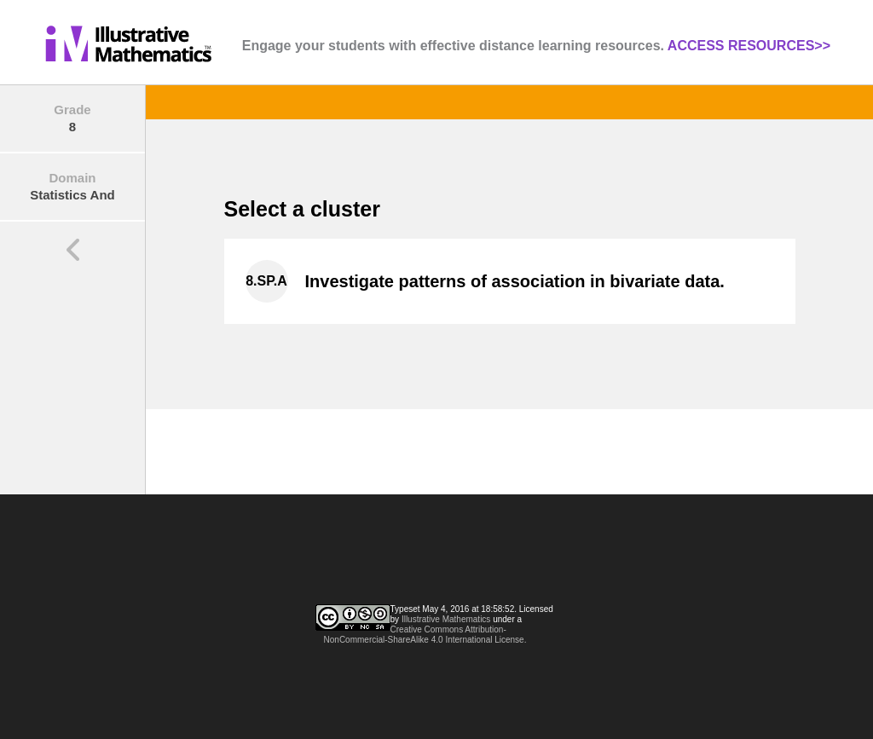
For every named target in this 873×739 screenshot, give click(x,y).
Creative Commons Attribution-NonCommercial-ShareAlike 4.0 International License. (425, 634)
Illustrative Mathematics (446, 619)
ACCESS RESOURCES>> (749, 45)
